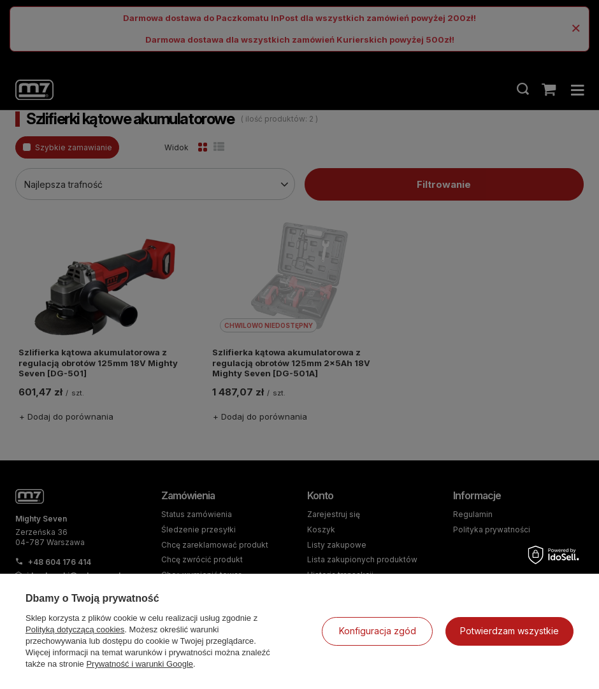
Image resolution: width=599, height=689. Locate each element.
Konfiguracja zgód (377, 630)
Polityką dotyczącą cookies (74, 629)
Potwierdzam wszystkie (509, 630)
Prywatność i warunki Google (139, 664)
